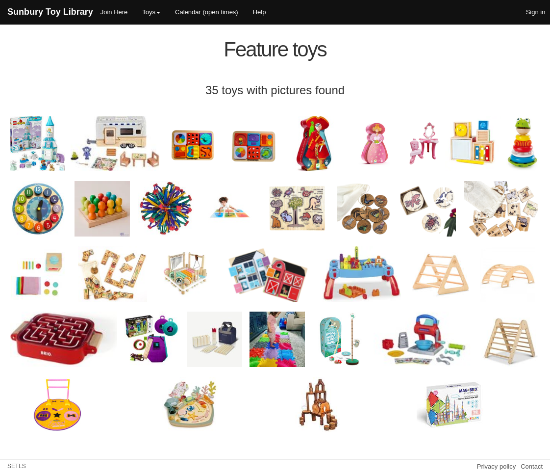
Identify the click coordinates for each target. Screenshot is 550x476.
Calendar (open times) (206, 12)
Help (259, 12)
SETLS (16, 466)
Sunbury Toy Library (50, 12)
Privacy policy (496, 466)
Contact (532, 466)
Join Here (114, 12)
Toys (151, 12)
